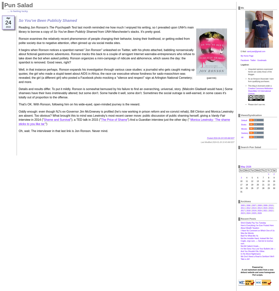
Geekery (244, 133)
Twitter (253, 60)
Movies (244, 129)
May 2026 (246, 166)
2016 (271, 208)
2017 (243, 211)
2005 (243, 205)
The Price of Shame (114, 119)
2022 (271, 211)
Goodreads (261, 60)
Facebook (245, 60)
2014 (260, 208)
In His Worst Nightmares (251, 254)
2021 (265, 211)
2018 (248, 211)
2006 (248, 205)
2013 (254, 208)
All (242, 137)
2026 (260, 213)
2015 (265, 208)
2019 (254, 211)
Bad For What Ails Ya (249, 236)
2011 (243, 208)
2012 (248, 208)
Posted (220, 138)
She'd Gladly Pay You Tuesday (253, 223)
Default (244, 120)
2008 (260, 205)
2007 (254, 205)
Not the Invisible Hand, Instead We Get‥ (257, 238)
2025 (254, 213)
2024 (248, 213)
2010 (271, 205)
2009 (265, 205)
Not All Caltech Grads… (250, 246)
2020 (260, 211)
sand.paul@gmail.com (256, 51)
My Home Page (247, 56)
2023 (243, 213)
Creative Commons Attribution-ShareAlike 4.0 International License (260, 91)
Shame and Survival (57, 119)
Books (243, 125)
